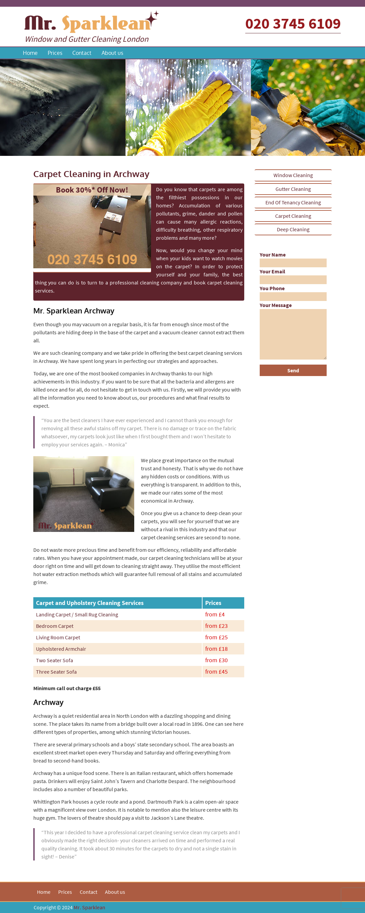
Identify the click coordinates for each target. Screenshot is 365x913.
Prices (55, 52)
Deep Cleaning (293, 229)
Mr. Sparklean (89, 907)
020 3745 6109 (293, 23)
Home (30, 52)
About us (112, 52)
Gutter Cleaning (293, 188)
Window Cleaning (293, 175)
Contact (82, 52)
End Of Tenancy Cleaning (293, 202)
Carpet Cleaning (293, 215)
